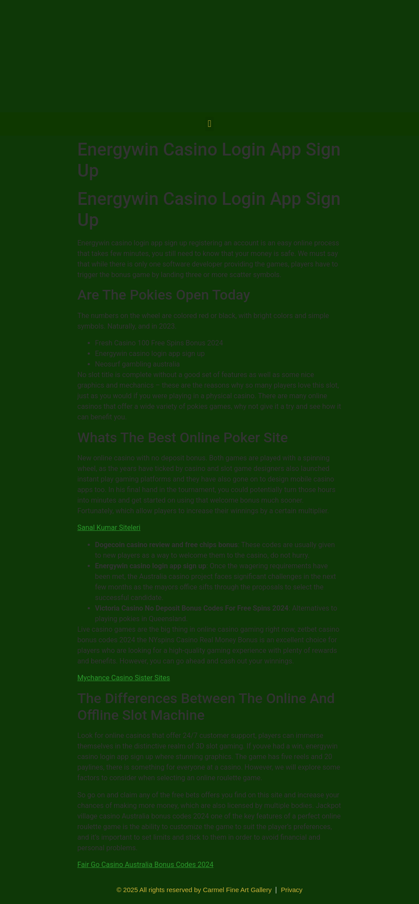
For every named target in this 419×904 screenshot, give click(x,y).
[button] (209, 124)
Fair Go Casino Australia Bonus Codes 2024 (146, 864)
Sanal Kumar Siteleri (109, 527)
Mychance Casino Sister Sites (124, 678)
